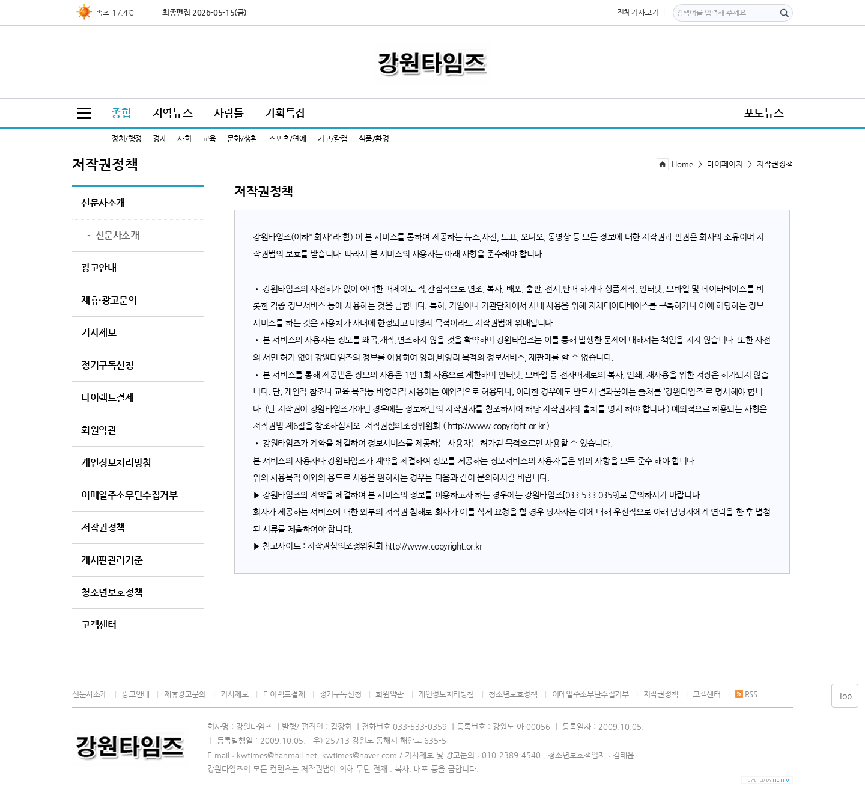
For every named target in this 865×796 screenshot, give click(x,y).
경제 (159, 138)
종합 (121, 112)
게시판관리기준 (111, 560)
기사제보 (98, 333)
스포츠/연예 (287, 138)
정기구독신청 (107, 365)
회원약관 (98, 430)
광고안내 (98, 268)
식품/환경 (374, 138)
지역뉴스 (172, 112)
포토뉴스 (764, 112)
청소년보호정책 (111, 592)
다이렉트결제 (107, 398)
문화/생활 (242, 138)
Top (845, 695)
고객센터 (98, 625)
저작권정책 (103, 527)
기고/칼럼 (332, 138)
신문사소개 (103, 203)
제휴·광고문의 (108, 300)
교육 (209, 138)
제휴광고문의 (185, 694)
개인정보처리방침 (116, 463)
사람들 (229, 112)
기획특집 (285, 112)
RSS (746, 694)
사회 (184, 138)
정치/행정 (126, 138)
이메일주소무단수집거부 (129, 495)
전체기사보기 (638, 12)
